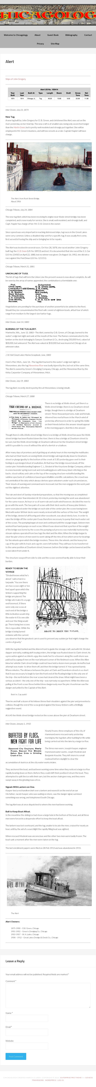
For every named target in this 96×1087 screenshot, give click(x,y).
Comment (11, 981)
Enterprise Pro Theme (71, 1078)
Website (10, 1040)
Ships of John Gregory (16, 79)
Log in (61, 1080)
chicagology (48, 17)
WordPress (50, 1080)
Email (9, 1027)
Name (9, 1013)
